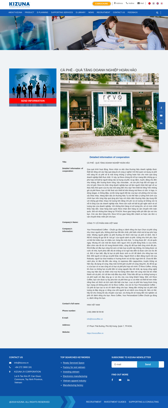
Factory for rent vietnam (74, 367)
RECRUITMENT (93, 402)
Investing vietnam (71, 372)
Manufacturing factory (73, 385)
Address (118, 3)
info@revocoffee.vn (95, 319)
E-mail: (65, 318)
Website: (66, 332)
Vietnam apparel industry (74, 381)
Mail (140, 3)
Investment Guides (115, 402)
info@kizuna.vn (21, 363)
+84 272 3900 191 (23, 367)
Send (148, 364)
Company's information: (67, 230)
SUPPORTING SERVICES (62, 12)
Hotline (130, 3)
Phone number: (69, 311)
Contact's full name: (71, 304)
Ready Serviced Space (73, 363)
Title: (64, 162)
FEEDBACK (133, 12)
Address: (66, 325)
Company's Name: (70, 222)
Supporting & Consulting (144, 402)
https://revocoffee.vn (95, 333)
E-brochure (101, 4)
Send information (33, 101)
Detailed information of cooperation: (72, 169)
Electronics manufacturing (75, 376)
